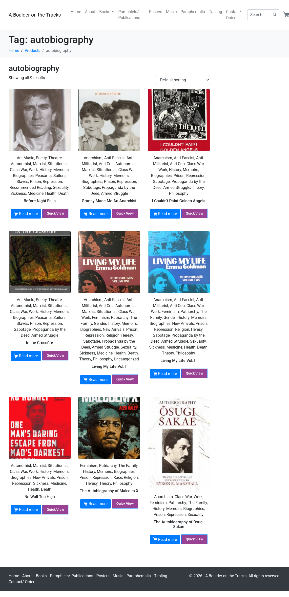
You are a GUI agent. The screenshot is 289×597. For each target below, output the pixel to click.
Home (76, 11)
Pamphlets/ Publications (129, 14)
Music (171, 11)
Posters (155, 11)
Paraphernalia (193, 11)
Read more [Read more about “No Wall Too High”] (28, 509)
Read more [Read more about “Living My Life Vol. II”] (167, 373)
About (90, 11)
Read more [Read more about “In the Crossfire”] (28, 356)
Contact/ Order (233, 14)
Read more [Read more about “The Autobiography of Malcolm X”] (98, 503)
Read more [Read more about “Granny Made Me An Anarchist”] (98, 213)
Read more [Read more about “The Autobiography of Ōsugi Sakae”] (167, 539)
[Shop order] (183, 80)
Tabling (215, 11)
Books (106, 11)
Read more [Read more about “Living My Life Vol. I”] (98, 379)
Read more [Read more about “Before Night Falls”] (28, 213)
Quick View (55, 213)
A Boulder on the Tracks (35, 15)
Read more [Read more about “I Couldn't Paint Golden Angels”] (167, 213)
